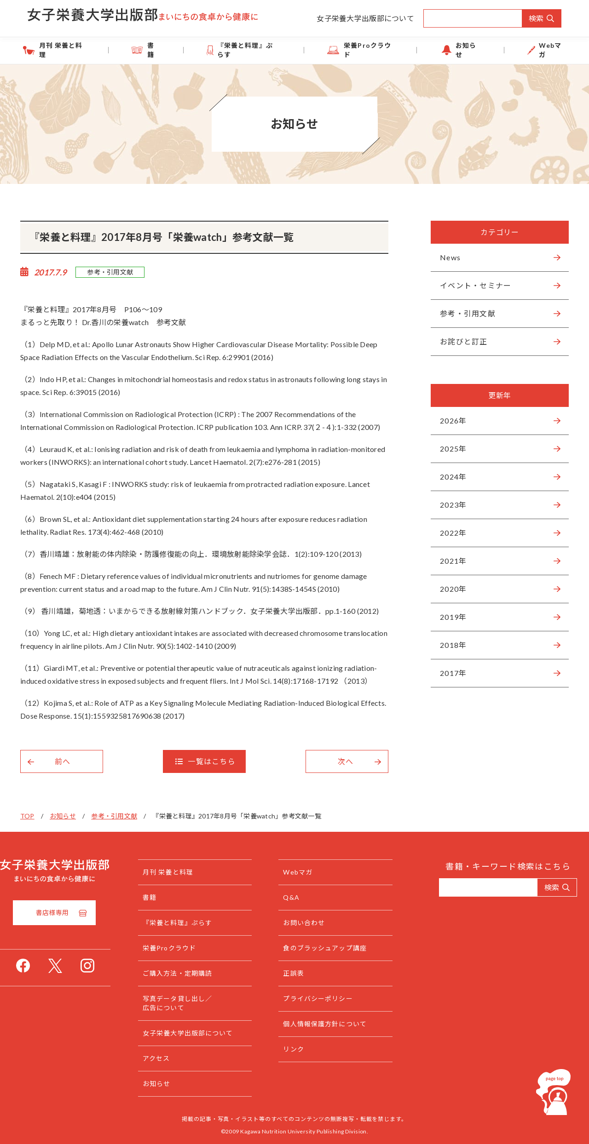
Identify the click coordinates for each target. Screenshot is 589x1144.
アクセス (174, 1058)
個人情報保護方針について (334, 1024)
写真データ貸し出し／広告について (196, 1003)
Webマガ (520, 50)
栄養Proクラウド (364, 50)
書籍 (175, 50)
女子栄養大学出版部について (365, 18)
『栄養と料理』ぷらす (256, 50)
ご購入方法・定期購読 (196, 973)
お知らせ (450, 50)
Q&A (301, 897)
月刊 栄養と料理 (97, 50)
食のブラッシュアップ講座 (334, 948)
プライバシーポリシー (327, 998)
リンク (303, 1049)
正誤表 (303, 973)
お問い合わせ (314, 923)
